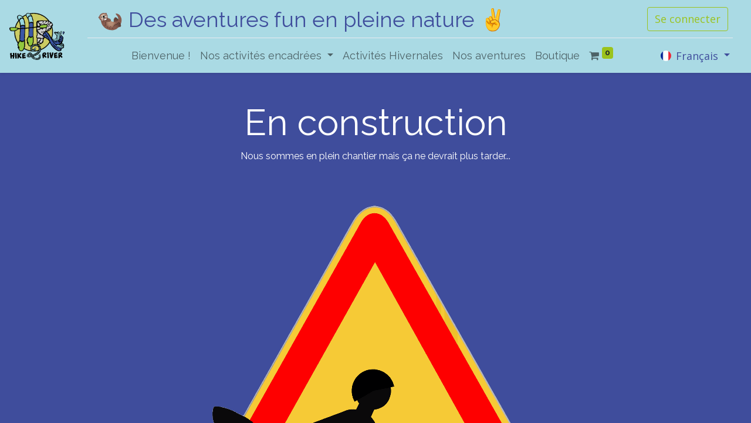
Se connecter (687, 19)
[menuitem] (161, 55)
